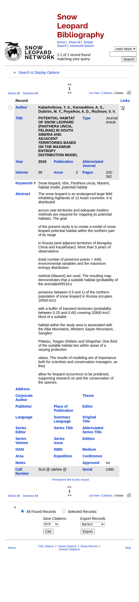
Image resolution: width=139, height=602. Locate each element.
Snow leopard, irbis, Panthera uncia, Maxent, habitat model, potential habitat (74, 185)
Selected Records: (82, 512)
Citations (107, 93)
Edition (88, 439)
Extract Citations (69, 549)
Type (86, 118)
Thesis (88, 396)
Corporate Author (24, 398)
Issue (58, 172)
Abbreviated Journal (92, 164)
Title (19, 118)
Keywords (24, 183)
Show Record (89, 546)
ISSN (19, 449)
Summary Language (62, 419)
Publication (63, 162)
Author (21, 107)
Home (61, 42)
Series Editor (20, 430)
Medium (89, 449)
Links (125, 101)
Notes (20, 463)
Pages (87, 172)
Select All (14, 93)
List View (94, 93)
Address (22, 389)
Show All (74, 42)
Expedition (63, 456)
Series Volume (21, 441)
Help (128, 547)
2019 (42, 162)
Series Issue (59, 441)
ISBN (58, 449)
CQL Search (46, 546)
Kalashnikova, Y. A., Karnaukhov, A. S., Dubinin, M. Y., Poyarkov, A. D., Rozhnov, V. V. (77, 109)
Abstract (22, 194)
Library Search (67, 546)
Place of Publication (63, 408)
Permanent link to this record (70, 479)
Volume (21, 172)
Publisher (23, 406)
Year (19, 162)
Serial (87, 469)
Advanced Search (82, 46)
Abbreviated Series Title (92, 430)
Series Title (63, 428)
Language (23, 417)
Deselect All (30, 93)
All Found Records (41, 512)
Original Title (89, 419)
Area (19, 456)
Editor (87, 406)
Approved (90, 463)
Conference (92, 456)
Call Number (22, 471)
